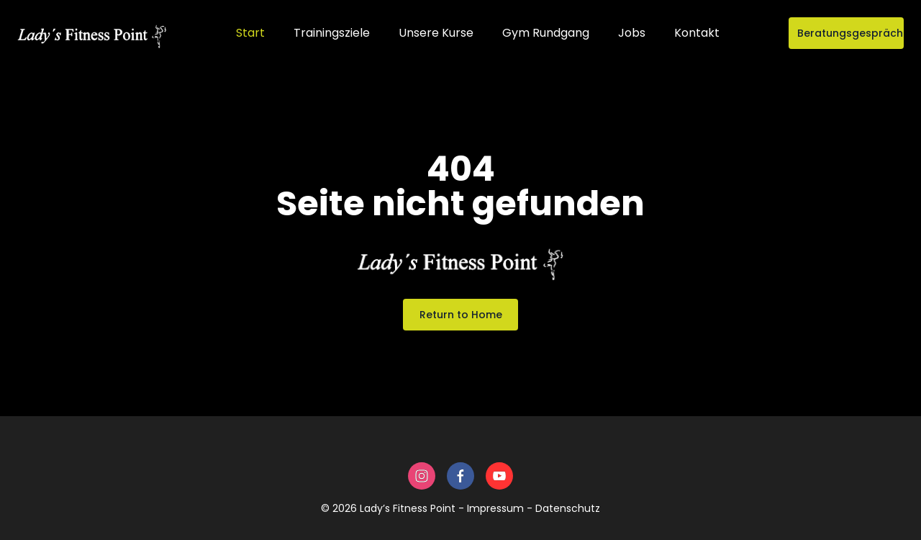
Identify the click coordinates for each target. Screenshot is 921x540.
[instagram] (421, 476)
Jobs (631, 32)
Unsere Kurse (436, 32)
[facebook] (460, 476)
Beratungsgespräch (850, 33)
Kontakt (697, 32)
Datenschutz (567, 508)
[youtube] (499, 476)
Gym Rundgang (545, 32)
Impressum (495, 508)
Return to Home (460, 314)
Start (250, 32)
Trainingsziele (332, 32)
